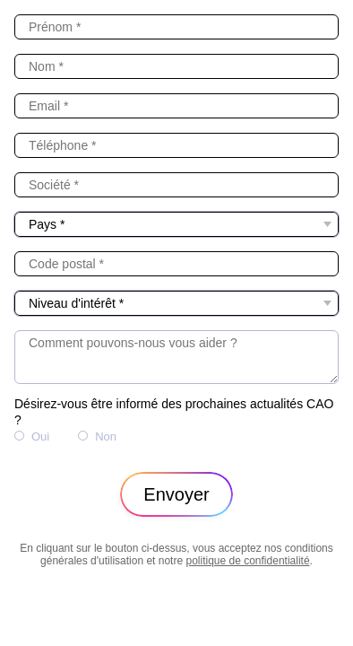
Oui (40, 436)
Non (105, 436)
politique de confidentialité (247, 560)
